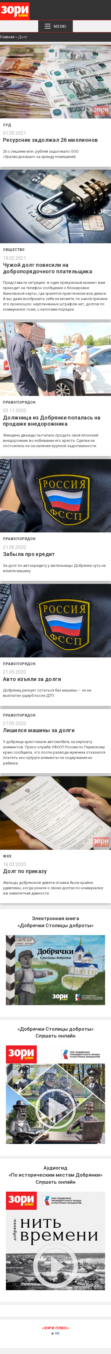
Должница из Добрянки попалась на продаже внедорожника (52, 420)
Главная (7, 37)
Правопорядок (19, 402)
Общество (14, 250)
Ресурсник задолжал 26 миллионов (50, 140)
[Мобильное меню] (55, 26)
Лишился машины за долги (39, 730)
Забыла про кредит (29, 554)
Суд (7, 125)
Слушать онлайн (55, 1175)
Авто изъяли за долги (32, 679)
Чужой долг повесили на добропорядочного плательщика (47, 268)
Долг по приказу (25, 871)
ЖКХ (7, 856)
